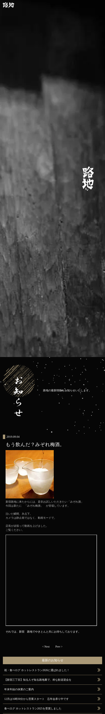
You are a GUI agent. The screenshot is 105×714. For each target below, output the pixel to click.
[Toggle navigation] (97, 5)
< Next (46, 646)
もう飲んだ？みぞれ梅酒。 (35, 444)
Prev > (59, 646)
